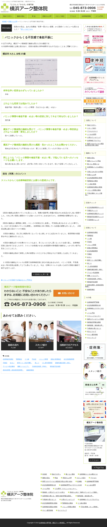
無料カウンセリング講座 (94, 319)
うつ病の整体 (90, 184)
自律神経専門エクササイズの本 (70, 485)
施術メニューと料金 (93, 161)
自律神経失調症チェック (94, 213)
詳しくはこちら (27, 29)
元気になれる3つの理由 (94, 172)
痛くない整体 (69, 474)
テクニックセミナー (93, 316)
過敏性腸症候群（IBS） (63, 363)
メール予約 (99, 16)
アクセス (73, 16)
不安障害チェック (92, 220)
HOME (44, 474)
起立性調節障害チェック (94, 207)
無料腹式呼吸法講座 (93, 322)
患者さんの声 (46, 16)
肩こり (37, 363)
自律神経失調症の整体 (93, 187)
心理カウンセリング (93, 137)
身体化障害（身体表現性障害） (13, 370)
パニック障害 (43, 359)
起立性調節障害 (69, 359)
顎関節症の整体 (91, 181)
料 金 (34, 16)
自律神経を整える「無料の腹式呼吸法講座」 (56, 496)
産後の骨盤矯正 (56, 359)
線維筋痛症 (30, 370)
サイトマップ (90, 338)
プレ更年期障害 (47, 363)
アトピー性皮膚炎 (9, 366)
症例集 (6, 356)
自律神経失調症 (8, 359)
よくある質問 (90, 134)
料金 (55, 478)
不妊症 (34, 359)
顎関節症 (19, 359)
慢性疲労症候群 (55, 366)
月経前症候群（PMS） (39, 366)
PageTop (99, 468)
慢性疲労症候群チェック (94, 217)
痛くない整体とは (92, 164)
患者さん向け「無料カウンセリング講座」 (83, 492)
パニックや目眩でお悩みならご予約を (16, 280)
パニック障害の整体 (93, 190)
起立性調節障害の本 (93, 305)
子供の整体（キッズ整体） (93, 194)
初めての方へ (7, 16)
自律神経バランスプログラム (88, 499)
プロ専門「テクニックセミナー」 (65, 489)
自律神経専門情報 (92, 302)
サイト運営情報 (91, 334)
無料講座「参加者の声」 (94, 325)
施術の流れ (21, 16)
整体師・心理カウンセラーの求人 (53, 492)
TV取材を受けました (93, 328)
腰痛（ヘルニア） (23, 366)
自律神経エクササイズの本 (94, 309)
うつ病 (27, 359)
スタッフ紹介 (60, 16)
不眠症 (5, 363)
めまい (12, 363)
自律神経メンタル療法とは (94, 167)
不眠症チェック (91, 210)
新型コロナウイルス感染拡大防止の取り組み (94, 144)
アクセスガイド (91, 131)
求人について (90, 331)
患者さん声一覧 (41, 274)
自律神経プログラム (93, 140)
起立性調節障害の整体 (93, 178)
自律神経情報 (86, 16)
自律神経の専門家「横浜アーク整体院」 (52, 523)
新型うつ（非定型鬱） (24, 363)
